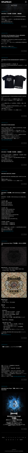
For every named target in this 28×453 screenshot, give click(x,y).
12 (6, 439)
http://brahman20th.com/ (8, 231)
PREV (3, 437)
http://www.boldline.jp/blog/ (6, 139)
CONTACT (14, 449)
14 (10, 439)
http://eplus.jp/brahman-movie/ (19, 376)
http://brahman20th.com (6, 334)
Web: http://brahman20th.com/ (7, 23)
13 (8, 439)
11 (25, 437)
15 (13, 439)
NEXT (21, 439)
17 (17, 439)
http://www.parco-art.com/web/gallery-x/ (9, 47)
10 (23, 437)
